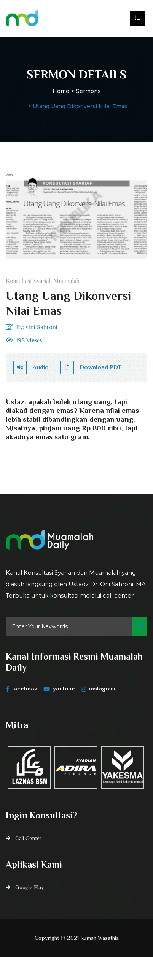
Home (61, 91)
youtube (59, 688)
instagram (98, 688)
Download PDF (91, 367)
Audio (31, 367)
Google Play (29, 887)
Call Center (28, 838)
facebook (21, 688)
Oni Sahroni (41, 327)
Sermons (88, 91)
